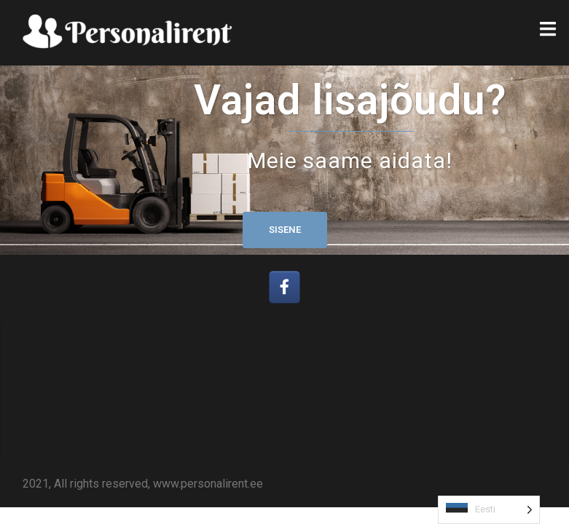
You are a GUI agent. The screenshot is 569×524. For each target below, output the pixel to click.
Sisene (285, 229)
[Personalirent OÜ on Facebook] (284, 287)
